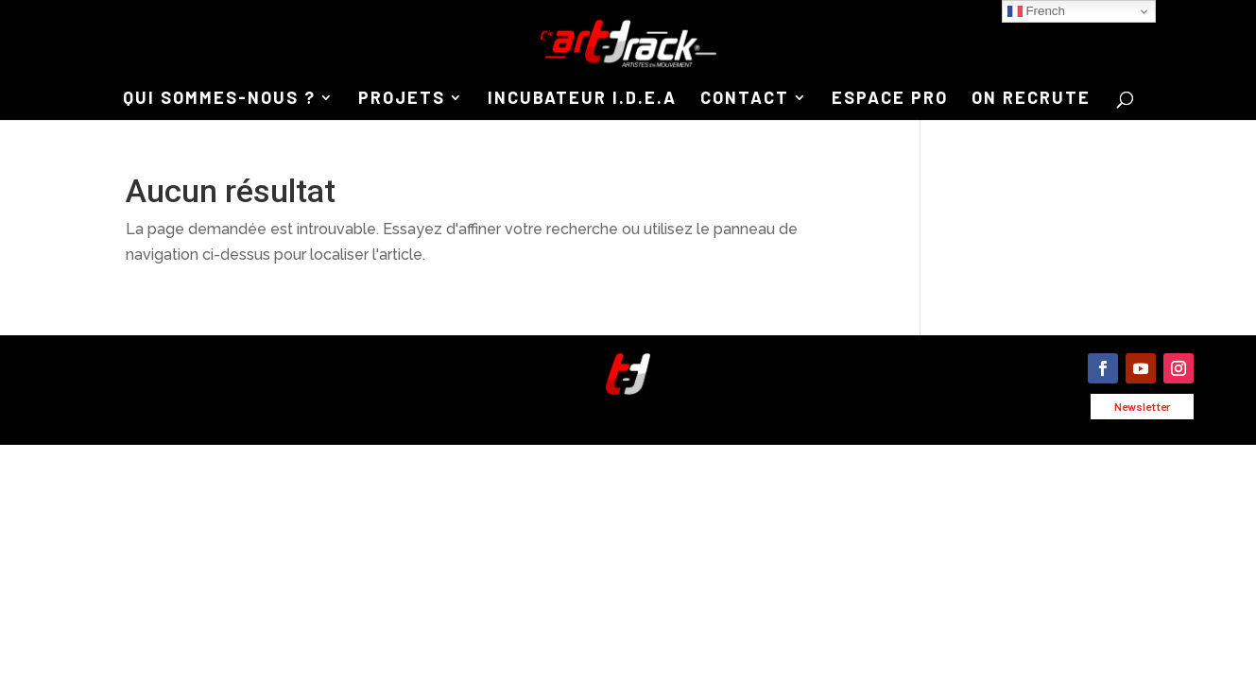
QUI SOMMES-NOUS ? (219, 99)
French (1036, 11)
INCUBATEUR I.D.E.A (582, 99)
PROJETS (401, 99)
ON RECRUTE (1031, 99)
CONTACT (744, 99)
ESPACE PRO (890, 99)
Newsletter (1142, 406)
